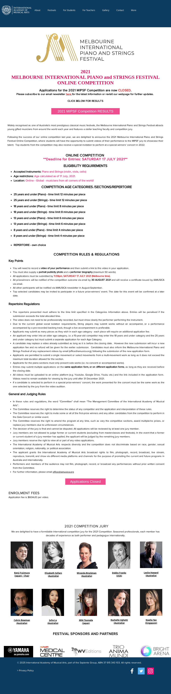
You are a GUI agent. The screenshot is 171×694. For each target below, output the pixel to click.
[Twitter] (141, 671)
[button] (37, 10)
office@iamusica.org (80, 351)
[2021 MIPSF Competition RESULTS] (85, 111)
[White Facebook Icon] (132, 671)
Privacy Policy (26, 670)
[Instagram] (150, 671)
